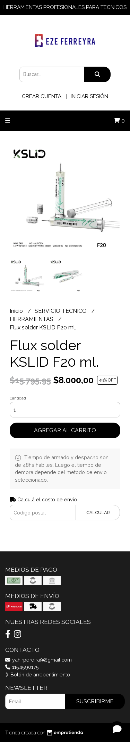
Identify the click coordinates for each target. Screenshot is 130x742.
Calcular (98, 512)
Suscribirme (94, 701)
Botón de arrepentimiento (37, 674)
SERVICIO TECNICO (61, 311)
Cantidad (18, 398)
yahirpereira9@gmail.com (38, 660)
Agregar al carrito (65, 430)
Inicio (17, 311)
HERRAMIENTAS (32, 319)
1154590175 (22, 667)
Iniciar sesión (89, 96)
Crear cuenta (41, 96)
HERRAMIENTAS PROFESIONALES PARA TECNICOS (65, 7)
